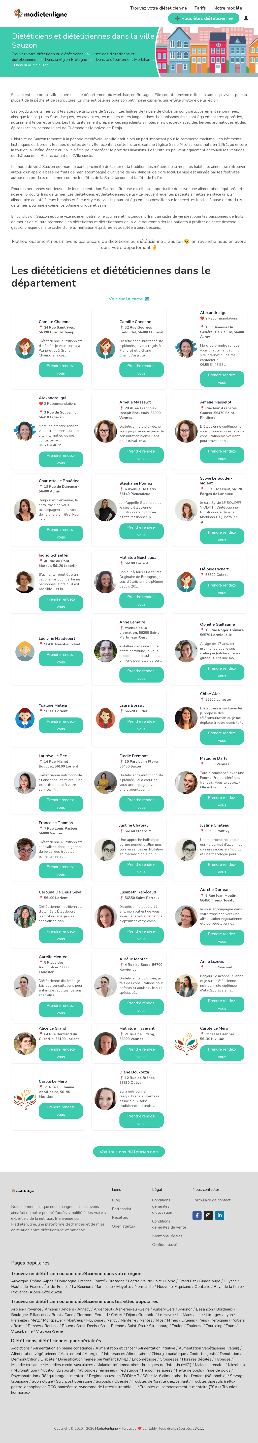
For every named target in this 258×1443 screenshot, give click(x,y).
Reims (18, 1326)
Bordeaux (224, 1309)
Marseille (19, 1320)
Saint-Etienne (112, 1326)
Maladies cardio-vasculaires (69, 1365)
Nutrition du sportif (56, 1370)
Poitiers (238, 1320)
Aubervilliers (164, 1309)
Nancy (112, 1320)
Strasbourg (159, 1326)
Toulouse (195, 1326)
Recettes (120, 1217)
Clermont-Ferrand (92, 1315)
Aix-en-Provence (26, 1309)
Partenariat (121, 1209)
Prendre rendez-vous (61, 369)
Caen (68, 1315)
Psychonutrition (24, 1376)
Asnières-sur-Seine (132, 1309)
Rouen (67, 1326)
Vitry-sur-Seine (49, 1331)
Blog (116, 1200)
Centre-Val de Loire (145, 1281)
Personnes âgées (157, 1370)
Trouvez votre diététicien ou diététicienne (48, 54)
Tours (230, 1326)
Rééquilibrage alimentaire (63, 1376)
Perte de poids (189, 1370)
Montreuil (74, 1320)
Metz (35, 1320)
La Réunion (81, 1286)
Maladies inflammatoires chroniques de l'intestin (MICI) (143, 1365)
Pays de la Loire (228, 1286)
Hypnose (223, 1359)
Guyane (230, 1281)
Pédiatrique (128, 1370)
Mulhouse (94, 1320)
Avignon (185, 1309)
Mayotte (123, 1286)
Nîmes (172, 1320)
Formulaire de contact (211, 1200)
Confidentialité (164, 1244)
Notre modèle (227, 8)
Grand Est (187, 1281)
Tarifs (200, 8)
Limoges (213, 1315)
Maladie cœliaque (26, 1365)
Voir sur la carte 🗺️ (129, 299)
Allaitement (71, 1354)
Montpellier (53, 1320)
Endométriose (144, 1359)
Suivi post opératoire (74, 1381)
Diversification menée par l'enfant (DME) (94, 1359)
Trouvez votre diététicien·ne (158, 8)
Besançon (204, 1309)
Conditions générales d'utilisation (162, 1206)
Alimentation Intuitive (156, 1348)
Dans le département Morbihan (123, 59)
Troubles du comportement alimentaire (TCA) (179, 1387)
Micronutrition (25, 1370)
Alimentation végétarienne (34, 1354)
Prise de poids (218, 1370)
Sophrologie (42, 1381)
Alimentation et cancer (115, 1348)
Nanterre (128, 1320)
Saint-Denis (86, 1326)
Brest (56, 1315)
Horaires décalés (196, 1359)
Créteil (117, 1315)
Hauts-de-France (26, 1286)
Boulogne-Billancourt (29, 1315)
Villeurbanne (22, 1331)
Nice (160, 1320)
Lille (199, 1315)
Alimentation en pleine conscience (62, 1348)
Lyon (228, 1315)
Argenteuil (103, 1309)
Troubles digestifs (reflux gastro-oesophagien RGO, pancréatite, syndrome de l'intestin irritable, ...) (123, 1384)
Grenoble (146, 1315)
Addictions (20, 1348)
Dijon (130, 1315)
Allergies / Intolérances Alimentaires (116, 1354)
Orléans (188, 1320)
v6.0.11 (198, 1428)
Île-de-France (57, 1286)
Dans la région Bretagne (66, 59)
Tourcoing (214, 1326)
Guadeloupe (209, 1281)
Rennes (34, 1326)
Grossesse (169, 1359)
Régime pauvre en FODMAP (114, 1376)
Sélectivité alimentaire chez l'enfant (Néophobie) (185, 1376)
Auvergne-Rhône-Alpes (32, 1281)
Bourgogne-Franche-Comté (81, 1281)
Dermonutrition (24, 1359)
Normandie (144, 1286)
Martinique (103, 1286)
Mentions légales (167, 1236)
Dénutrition (229, 1354)
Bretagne (116, 1281)
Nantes (146, 1320)
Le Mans (184, 1315)
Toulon (177, 1326)
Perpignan (219, 1320)
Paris (202, 1320)
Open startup (123, 1226)
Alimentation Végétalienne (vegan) (209, 1348)
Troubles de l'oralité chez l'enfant (160, 1381)
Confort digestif (202, 1354)
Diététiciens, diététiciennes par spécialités (56, 1341)
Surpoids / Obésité (112, 1381)
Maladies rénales (209, 1365)
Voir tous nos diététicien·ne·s (129, 1152)
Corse (170, 1281)
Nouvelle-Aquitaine (174, 1286)
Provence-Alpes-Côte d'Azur (36, 1292)
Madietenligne (106, 1428)
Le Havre (166, 1315)
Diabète (48, 1359)
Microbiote (237, 1365)
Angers (67, 1309)
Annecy (83, 1309)
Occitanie (202, 1286)
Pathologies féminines (95, 1370)
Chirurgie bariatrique (169, 1354)
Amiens (51, 1309)
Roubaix (51, 1326)
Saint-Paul (136, 1326)
